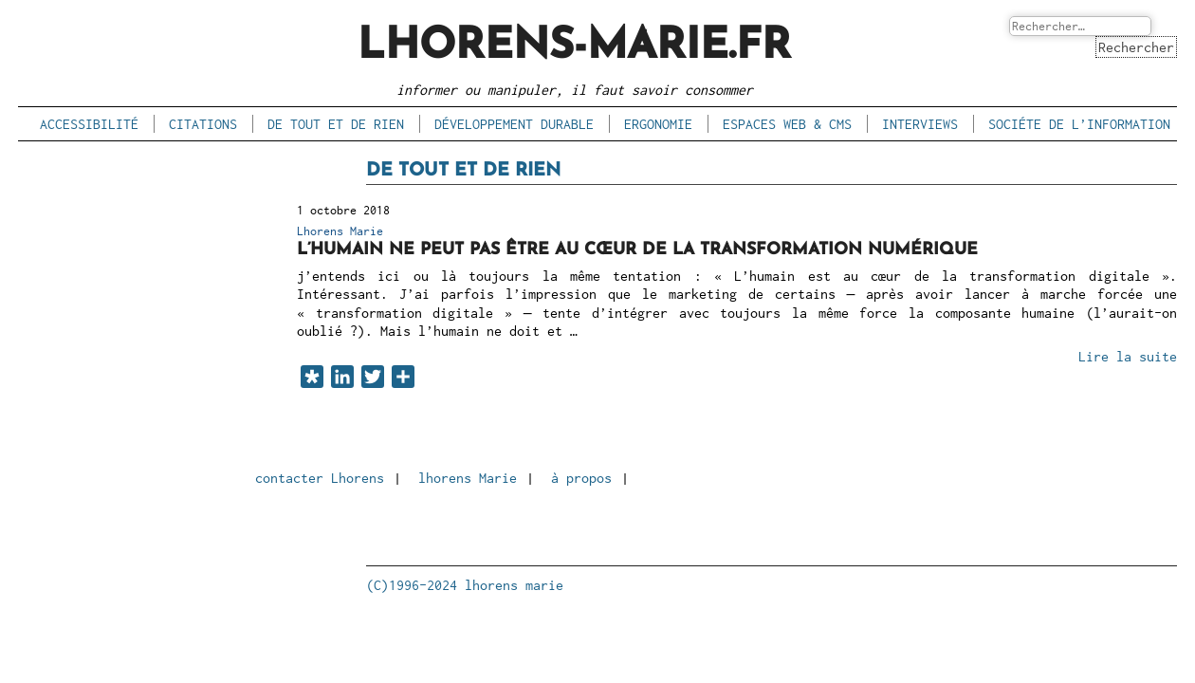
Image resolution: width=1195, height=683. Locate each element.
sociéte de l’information (1079, 124)
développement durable (514, 124)
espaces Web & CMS (787, 124)
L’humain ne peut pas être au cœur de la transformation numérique (637, 250)
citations (203, 124)
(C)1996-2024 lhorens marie (464, 585)
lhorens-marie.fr (574, 47)
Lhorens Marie (340, 231)
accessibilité (89, 124)
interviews (920, 124)
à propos (581, 478)
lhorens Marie (467, 478)
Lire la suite (1127, 356)
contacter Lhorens (319, 478)
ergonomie (658, 124)
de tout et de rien (335, 124)
